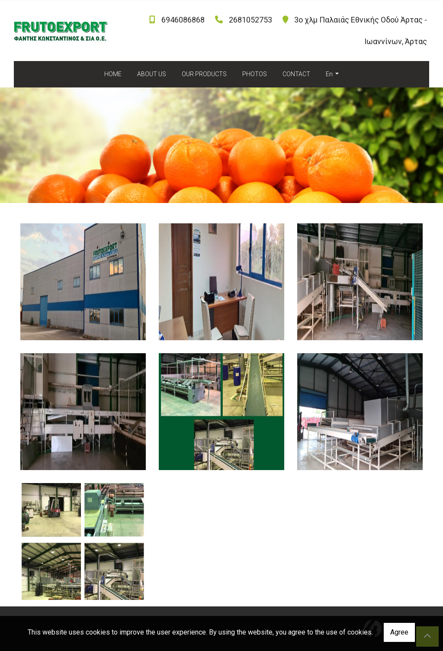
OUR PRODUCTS (204, 74)
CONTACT (296, 74)
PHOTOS (254, 74)
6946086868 (183, 19)
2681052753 (250, 19)
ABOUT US (151, 74)
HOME (113, 74)
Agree (399, 632)
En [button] (330, 74)
